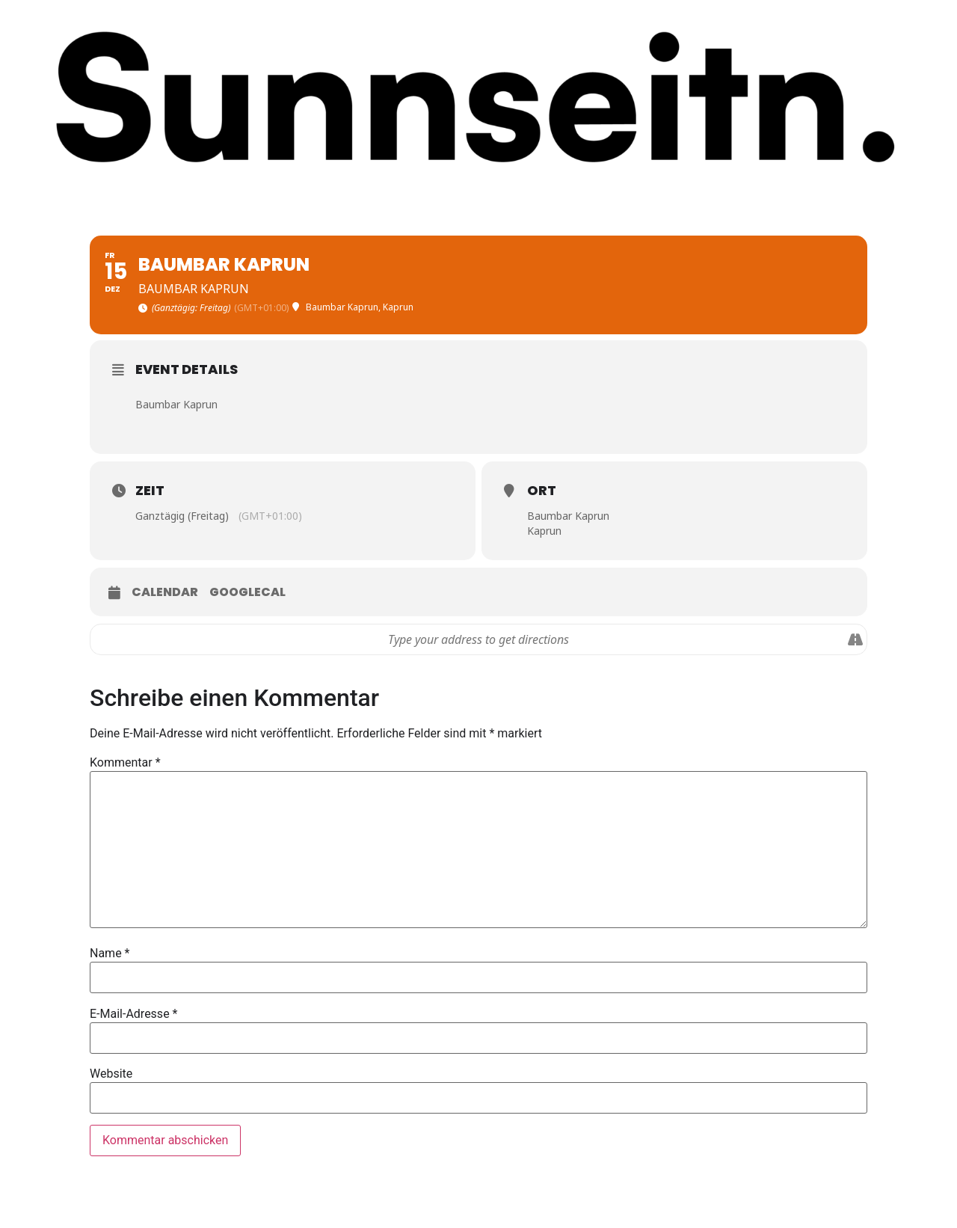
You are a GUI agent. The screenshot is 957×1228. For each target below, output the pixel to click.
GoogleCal (247, 592)
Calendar (165, 592)
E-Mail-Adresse (133, 1014)
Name (110, 954)
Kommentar (125, 763)
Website (111, 1074)
